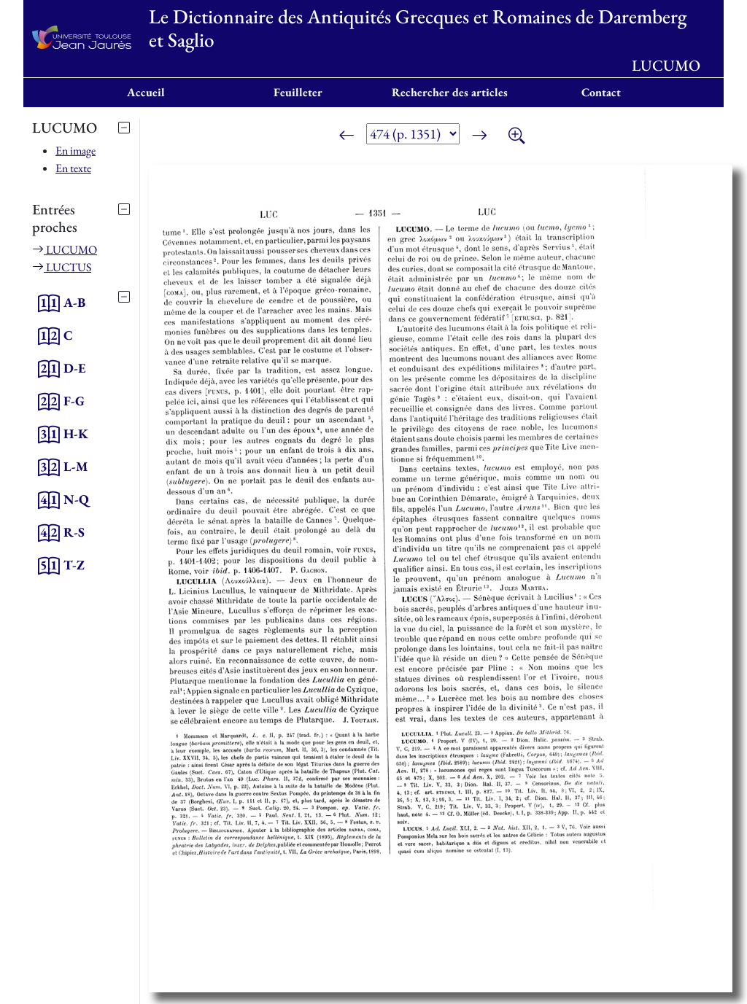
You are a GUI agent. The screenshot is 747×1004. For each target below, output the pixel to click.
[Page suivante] (479, 136)
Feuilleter (298, 92)
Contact (601, 92)
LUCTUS (61, 267)
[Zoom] (516, 136)
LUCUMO (64, 249)
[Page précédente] (346, 136)
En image (75, 150)
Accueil (146, 92)
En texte (73, 168)
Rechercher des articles (450, 92)
